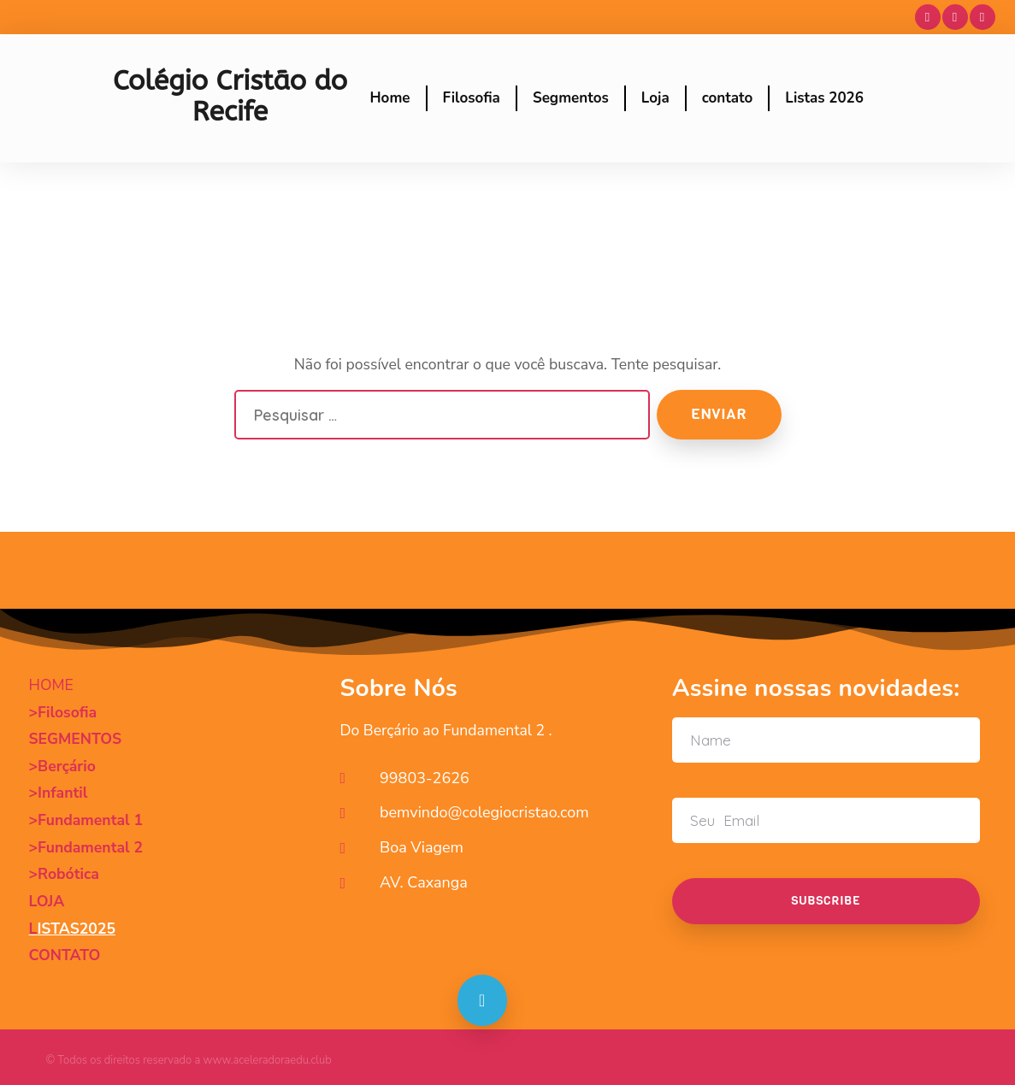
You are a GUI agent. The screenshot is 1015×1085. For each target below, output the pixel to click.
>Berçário (62, 766)
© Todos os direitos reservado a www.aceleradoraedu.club (189, 1060)
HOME (51, 685)
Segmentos (571, 98)
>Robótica (64, 874)
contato (727, 98)
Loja (655, 98)
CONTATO (65, 955)
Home (389, 98)
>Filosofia (63, 712)
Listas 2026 (824, 98)
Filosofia (471, 98)
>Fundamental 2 (86, 847)
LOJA (47, 901)
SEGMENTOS (75, 738)
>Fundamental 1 (86, 820)
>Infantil (58, 792)
